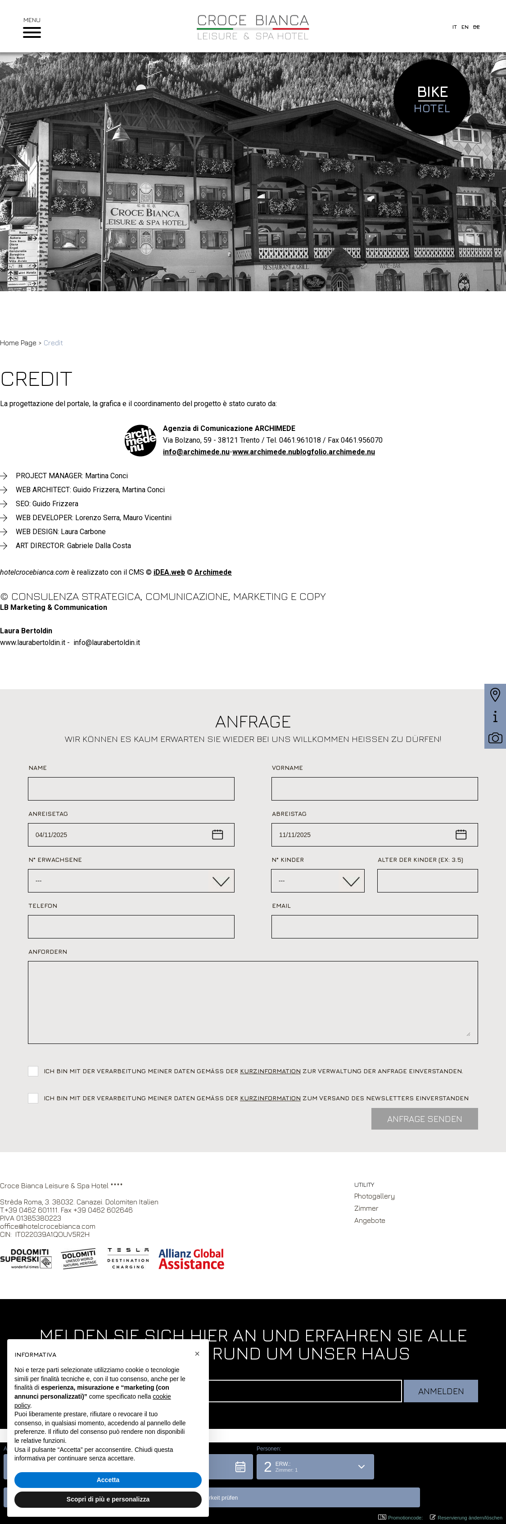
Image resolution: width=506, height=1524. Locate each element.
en (465, 26)
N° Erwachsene (55, 859)
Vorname (287, 767)
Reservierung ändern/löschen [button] (466, 1517)
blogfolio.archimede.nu (335, 452)
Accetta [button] (108, 1479)
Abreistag (289, 813)
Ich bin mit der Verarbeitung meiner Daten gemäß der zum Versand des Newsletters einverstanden (256, 1098)
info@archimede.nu (196, 452)
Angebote (369, 1220)
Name (37, 767)
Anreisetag (48, 813)
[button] (315, 1494)
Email (281, 905)
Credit (53, 343)
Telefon (42, 905)
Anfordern (47, 951)
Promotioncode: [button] (400, 1517)
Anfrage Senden (424, 1118)
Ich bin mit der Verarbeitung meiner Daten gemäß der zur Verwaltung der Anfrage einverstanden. (255, 1071)
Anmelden (441, 1391)
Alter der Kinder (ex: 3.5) (420, 859)
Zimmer (366, 1208)
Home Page (18, 343)
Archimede (213, 572)
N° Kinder (287, 859)
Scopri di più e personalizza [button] (108, 1499)
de (476, 26)
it (454, 26)
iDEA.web (169, 572)
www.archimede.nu (264, 452)
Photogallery (374, 1196)
